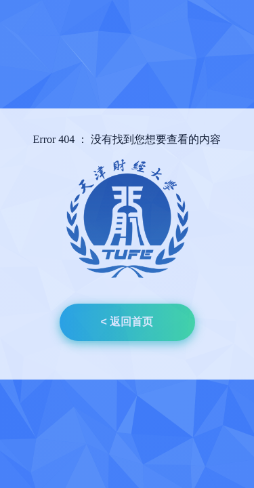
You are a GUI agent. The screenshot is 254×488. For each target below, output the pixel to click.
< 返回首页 (127, 321)
